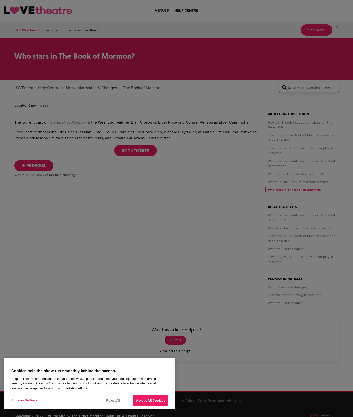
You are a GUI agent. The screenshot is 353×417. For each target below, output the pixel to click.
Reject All (113, 400)
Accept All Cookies (150, 400)
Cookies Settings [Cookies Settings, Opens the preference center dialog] (24, 400)
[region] (89, 383)
